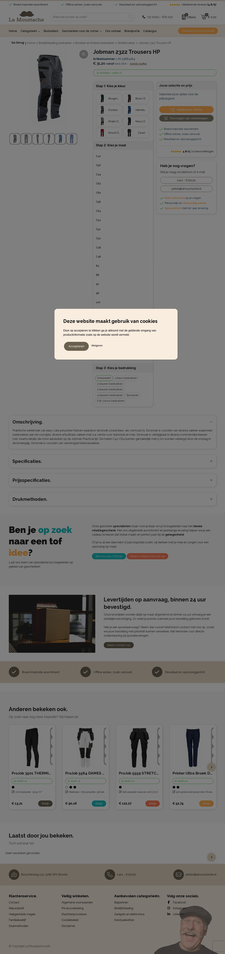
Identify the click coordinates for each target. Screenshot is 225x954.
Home (31, 43)
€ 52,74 (178, 803)
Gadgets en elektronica (129, 914)
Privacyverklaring (72, 908)
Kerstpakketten (124, 920)
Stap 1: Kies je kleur (111, 86)
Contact (14, 902)
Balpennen (121, 902)
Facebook (176, 902)
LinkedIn (175, 914)
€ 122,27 (125, 803)
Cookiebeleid (70, 920)
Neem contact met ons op (147, 556)
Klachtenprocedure (74, 914)
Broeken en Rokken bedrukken (94, 43)
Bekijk (45, 803)
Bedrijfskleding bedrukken (55, 43)
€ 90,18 (71, 803)
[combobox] (89, 17)
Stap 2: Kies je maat (111, 145)
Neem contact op (118, 645)
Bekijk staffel (138, 63)
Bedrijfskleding (123, 908)
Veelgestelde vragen (22, 914)
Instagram (176, 908)
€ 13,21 (17, 803)
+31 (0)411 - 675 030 (160, 17)
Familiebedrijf (17, 920)
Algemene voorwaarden (77, 902)
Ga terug (17, 42)
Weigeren (97, 344)
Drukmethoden (18, 926)
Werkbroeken (126, 43)
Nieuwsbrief (16, 908)
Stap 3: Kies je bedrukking (116, 368)
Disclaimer (68, 926)
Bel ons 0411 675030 (109, 556)
